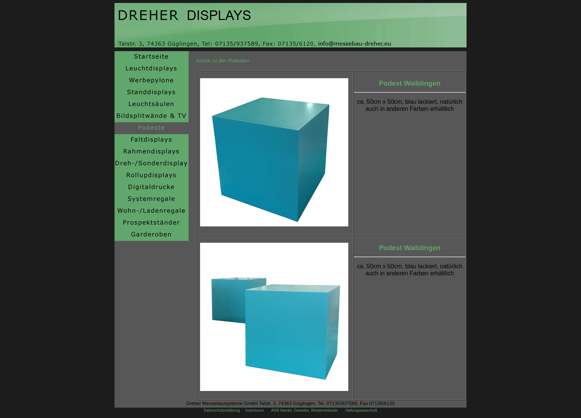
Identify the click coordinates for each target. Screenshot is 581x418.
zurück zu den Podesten (222, 60)
